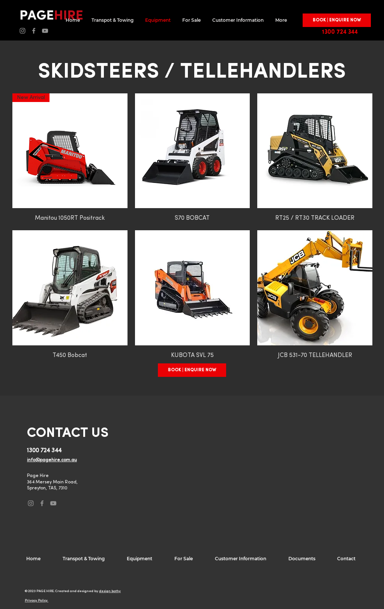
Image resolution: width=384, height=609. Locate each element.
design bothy (110, 591)
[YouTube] (45, 30)
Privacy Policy (36, 600)
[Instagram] (22, 30)
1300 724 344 (340, 32)
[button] (337, 20)
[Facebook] (34, 30)
